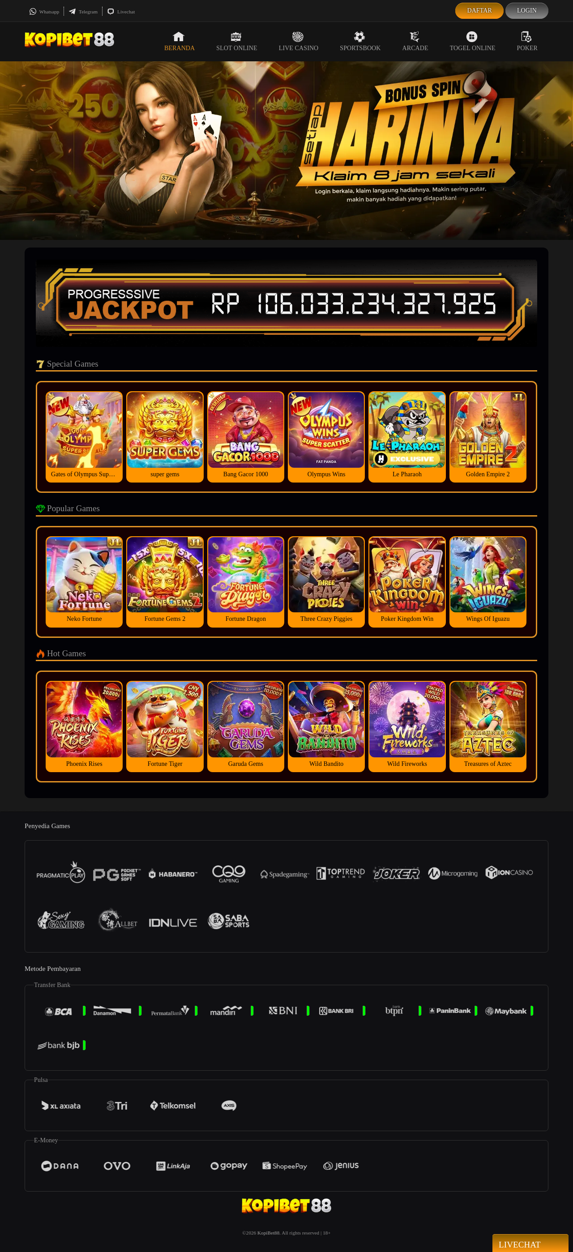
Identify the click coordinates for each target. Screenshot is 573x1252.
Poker (527, 41)
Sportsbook (360, 41)
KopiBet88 (268, 1232)
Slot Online (236, 41)
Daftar (479, 10)
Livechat (121, 11)
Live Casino (299, 41)
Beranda (179, 41)
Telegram (83, 11)
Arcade (415, 41)
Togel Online (473, 41)
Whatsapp (44, 11)
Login (527, 10)
